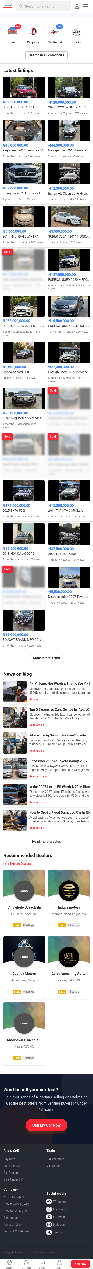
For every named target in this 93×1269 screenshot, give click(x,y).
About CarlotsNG (14, 1197)
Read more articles (46, 841)
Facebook (56, 1209)
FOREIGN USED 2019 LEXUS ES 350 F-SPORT (24, 107)
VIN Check (53, 1166)
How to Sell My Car (15, 1211)
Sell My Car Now (46, 1125)
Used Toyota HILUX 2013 (20, 464)
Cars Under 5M (13, 1179)
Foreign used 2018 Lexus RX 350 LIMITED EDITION (69, 150)
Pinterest (55, 1216)
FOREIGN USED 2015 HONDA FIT (69, 326)
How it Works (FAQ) (16, 1204)
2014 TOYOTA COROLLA (65, 511)
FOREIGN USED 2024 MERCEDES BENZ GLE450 (24, 326)
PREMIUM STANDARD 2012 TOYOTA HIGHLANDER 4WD (69, 418)
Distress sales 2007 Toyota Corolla (69, 597)
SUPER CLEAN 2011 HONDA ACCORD (69, 236)
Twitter (54, 1232)
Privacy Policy (12, 1224)
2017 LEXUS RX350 (62, 554)
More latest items (46, 658)
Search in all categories (46, 55)
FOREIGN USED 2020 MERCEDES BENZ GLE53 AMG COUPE (69, 280)
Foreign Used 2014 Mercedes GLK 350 (69, 372)
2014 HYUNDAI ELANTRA (20, 236)
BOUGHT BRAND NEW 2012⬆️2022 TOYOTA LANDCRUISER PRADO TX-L (24, 640)
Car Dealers (11, 1172)
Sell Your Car (11, 1166)
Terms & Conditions (16, 1231)
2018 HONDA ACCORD (19, 553)
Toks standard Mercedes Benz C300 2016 (24, 279)
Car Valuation (55, 1159)
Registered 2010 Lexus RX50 (23, 150)
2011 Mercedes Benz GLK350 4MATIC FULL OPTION (69, 464)
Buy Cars (9, 1159)
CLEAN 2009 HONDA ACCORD (24, 597)
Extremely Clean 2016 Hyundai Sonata (69, 193)
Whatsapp (56, 1201)
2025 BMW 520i (14, 511)
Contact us (10, 1217)
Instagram (56, 1224)
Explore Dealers (18, 864)
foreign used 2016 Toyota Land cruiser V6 (24, 193)
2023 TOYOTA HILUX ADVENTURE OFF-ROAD (69, 107)
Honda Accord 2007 (17, 372)
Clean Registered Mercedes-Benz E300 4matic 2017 (24, 418)
